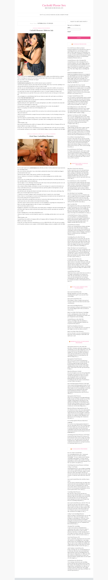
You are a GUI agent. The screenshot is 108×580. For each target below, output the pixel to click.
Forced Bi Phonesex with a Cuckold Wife (77, 181)
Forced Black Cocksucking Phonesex (76, 137)
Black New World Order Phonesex (75, 168)
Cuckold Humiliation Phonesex (41, 28)
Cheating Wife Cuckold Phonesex (79, 164)
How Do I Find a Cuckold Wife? (75, 452)
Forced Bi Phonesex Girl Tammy (75, 149)
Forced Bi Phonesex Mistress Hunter (76, 48)
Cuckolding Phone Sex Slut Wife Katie (76, 237)
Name (74, 28)
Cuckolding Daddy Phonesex (74, 492)
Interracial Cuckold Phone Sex (74, 292)
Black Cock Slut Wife (72, 204)
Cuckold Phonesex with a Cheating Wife (77, 60)
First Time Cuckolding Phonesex (41, 136)
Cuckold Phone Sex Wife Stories (75, 560)
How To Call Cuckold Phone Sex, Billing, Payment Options (54, 14)
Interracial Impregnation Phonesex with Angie (78, 383)
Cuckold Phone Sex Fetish (74, 271)
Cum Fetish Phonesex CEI (74, 537)
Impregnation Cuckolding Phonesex (79, 342)
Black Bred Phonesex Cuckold (74, 371)
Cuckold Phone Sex (54, 5)
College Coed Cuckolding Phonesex (76, 513)
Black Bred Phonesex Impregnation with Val (78, 408)
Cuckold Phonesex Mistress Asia (41, 30)
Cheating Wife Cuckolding (74, 526)
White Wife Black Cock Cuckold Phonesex (77, 248)
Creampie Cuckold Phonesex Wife (75, 96)
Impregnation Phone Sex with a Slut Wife (77, 346)
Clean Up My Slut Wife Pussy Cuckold (76, 85)
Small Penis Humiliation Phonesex (75, 72)
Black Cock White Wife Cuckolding (80, 287)
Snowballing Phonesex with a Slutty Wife (77, 106)
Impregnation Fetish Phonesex (75, 359)
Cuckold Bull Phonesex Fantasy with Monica (78, 215)
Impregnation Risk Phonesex (74, 396)
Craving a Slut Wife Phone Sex (74, 259)
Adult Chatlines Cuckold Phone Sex (76, 548)
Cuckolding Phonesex (79, 449)
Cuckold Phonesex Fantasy (74, 224)
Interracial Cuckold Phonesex (47, 133)
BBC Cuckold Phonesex (73, 126)
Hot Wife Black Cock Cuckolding (75, 193)
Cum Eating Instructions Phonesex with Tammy (78, 434)
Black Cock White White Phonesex (76, 331)
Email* (74, 33)
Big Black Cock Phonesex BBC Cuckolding (77, 115)
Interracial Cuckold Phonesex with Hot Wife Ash (79, 503)
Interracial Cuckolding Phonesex (75, 305)
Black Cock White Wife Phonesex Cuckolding (78, 312)
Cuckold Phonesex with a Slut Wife (76, 319)
